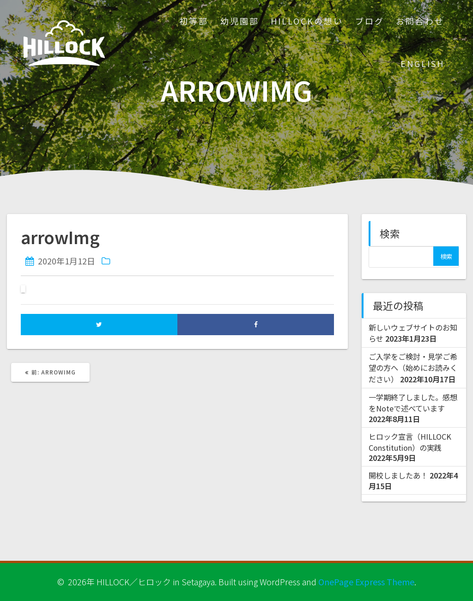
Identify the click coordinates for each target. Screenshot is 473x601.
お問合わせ (420, 21)
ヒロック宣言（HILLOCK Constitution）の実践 (410, 442)
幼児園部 (239, 21)
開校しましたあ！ (398, 475)
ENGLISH (422, 63)
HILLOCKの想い (307, 21)
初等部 (193, 21)
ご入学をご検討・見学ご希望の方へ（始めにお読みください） (413, 368)
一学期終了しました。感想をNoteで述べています (413, 403)
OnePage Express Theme (366, 582)
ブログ (369, 21)
